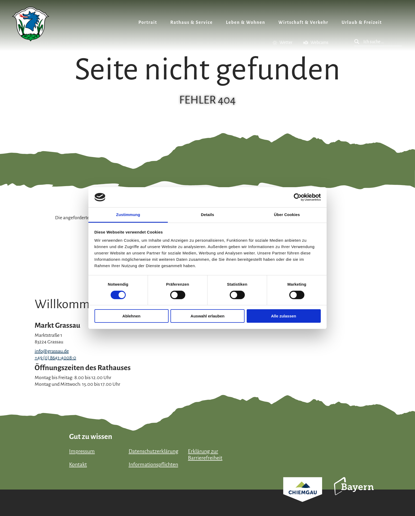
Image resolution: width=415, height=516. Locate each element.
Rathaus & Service (191, 22)
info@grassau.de (52, 351)
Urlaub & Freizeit (362, 22)
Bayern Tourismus (354, 493)
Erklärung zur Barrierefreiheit (205, 454)
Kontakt (78, 464)
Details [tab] (207, 214)
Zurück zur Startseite (30, 24)
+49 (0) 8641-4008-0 (55, 357)
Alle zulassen (283, 316)
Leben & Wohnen (245, 22)
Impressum (82, 451)
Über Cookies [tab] (287, 214)
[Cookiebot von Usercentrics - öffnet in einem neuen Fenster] (297, 197)
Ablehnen (131, 316)
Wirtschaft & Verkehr (303, 22)
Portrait (147, 22)
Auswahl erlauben (207, 316)
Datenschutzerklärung (153, 451)
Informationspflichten (153, 464)
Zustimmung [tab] (128, 214)
